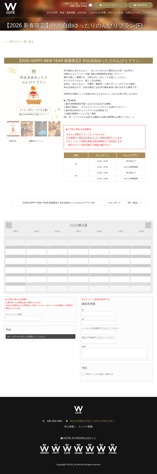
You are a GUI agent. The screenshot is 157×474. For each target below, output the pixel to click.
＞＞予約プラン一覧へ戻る (19, 41)
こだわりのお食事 (97, 12)
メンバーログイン (111, 5)
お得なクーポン (133, 12)
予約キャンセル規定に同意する (99, 374)
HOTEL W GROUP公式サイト (78, 438)
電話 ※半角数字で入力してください (98, 337)
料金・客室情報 (67, 12)
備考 (84, 346)
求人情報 (69, 426)
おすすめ (82, 12)
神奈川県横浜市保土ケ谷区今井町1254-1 (92, 421)
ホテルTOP (52, 12)
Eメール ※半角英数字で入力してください (101, 328)
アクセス (147, 12)
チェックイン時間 (14, 314)
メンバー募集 (85, 426)
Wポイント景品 (115, 12)
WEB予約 (140, 5)
